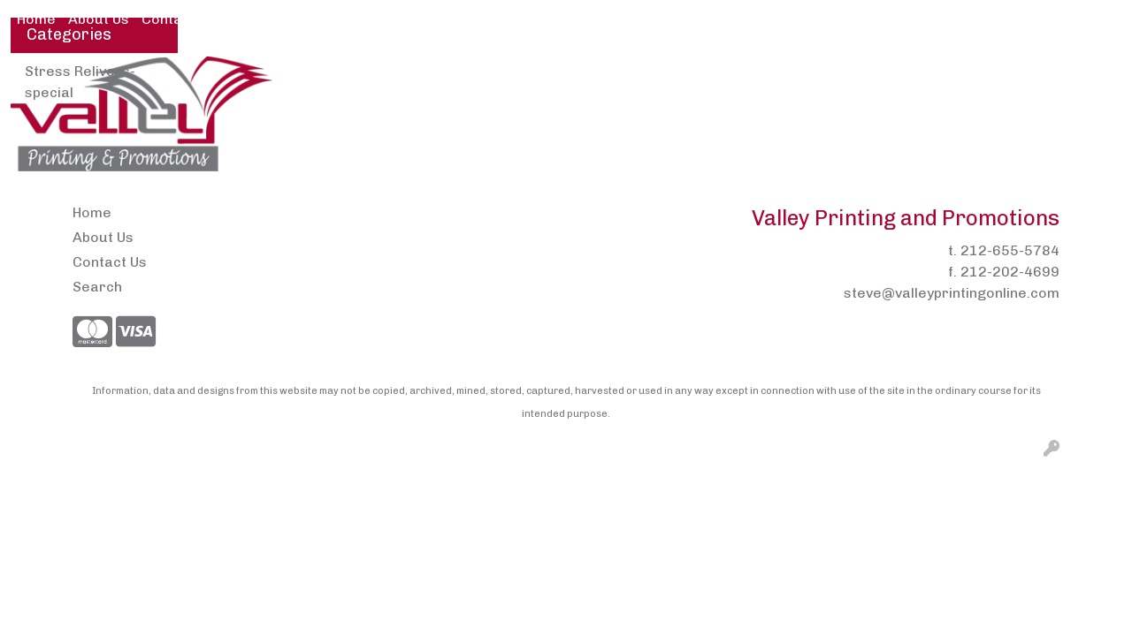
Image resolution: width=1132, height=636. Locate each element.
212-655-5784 (1009, 250)
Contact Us (179, 19)
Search (935, 19)
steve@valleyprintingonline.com (951, 292)
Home (36, 19)
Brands (479, 77)
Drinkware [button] (633, 77)
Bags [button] (550, 77)
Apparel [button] (317, 77)
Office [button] (944, 77)
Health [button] (873, 77)
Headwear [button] (787, 77)
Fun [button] (711, 77)
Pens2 (249, 19)
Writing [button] (1080, 77)
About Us (98, 19)
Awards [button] (399, 77)
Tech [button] (1009, 77)
